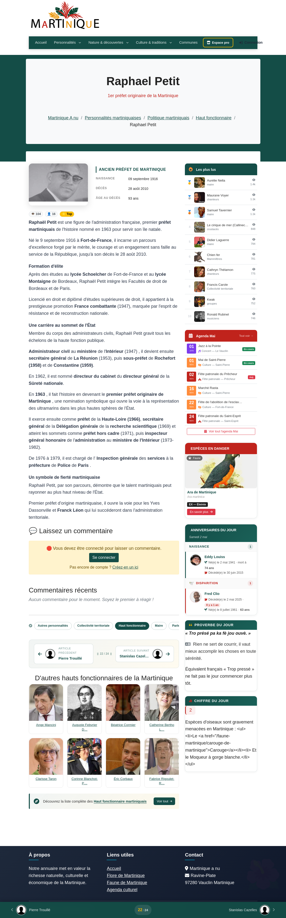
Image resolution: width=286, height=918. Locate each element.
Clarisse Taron (46, 779)
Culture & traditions (154, 42)
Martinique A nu (63, 117)
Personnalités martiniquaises (113, 117)
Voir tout (164, 801)
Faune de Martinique (127, 882)
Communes (188, 42)
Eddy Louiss (214, 557)
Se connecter (103, 557)
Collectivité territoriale (93, 625)
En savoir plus (201, 512)
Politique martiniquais (168, 117)
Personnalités (67, 42)
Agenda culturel (122, 889)
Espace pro (218, 42)
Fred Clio (211, 594)
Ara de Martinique (201, 492)
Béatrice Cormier (123, 725)
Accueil (41, 42)
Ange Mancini (46, 725)
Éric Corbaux (123, 779)
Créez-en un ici (125, 567)
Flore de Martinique (126, 875)
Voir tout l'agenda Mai (221, 431)
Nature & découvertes (108, 42)
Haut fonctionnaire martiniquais (120, 801)
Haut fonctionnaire (214, 117)
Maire (159, 625)
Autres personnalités (53, 625)
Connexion (251, 42)
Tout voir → (246, 335)
